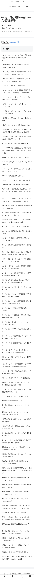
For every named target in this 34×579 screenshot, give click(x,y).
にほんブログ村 (10, 42)
